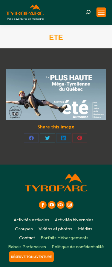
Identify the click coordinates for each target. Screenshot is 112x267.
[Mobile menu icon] (101, 12)
